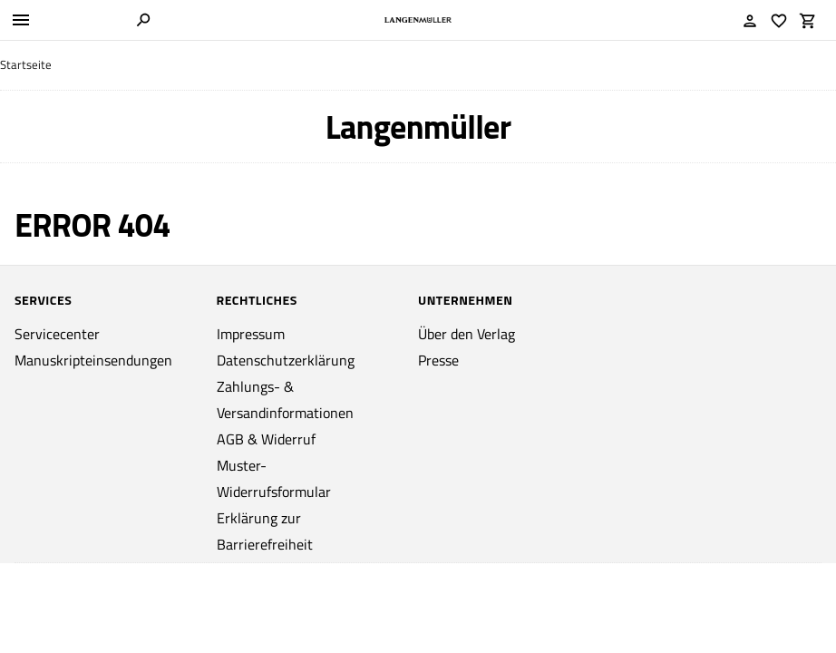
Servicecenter (57, 334)
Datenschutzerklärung (286, 360)
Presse (438, 360)
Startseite (26, 64)
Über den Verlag (466, 334)
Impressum (251, 334)
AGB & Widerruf (266, 439)
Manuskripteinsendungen (93, 360)
